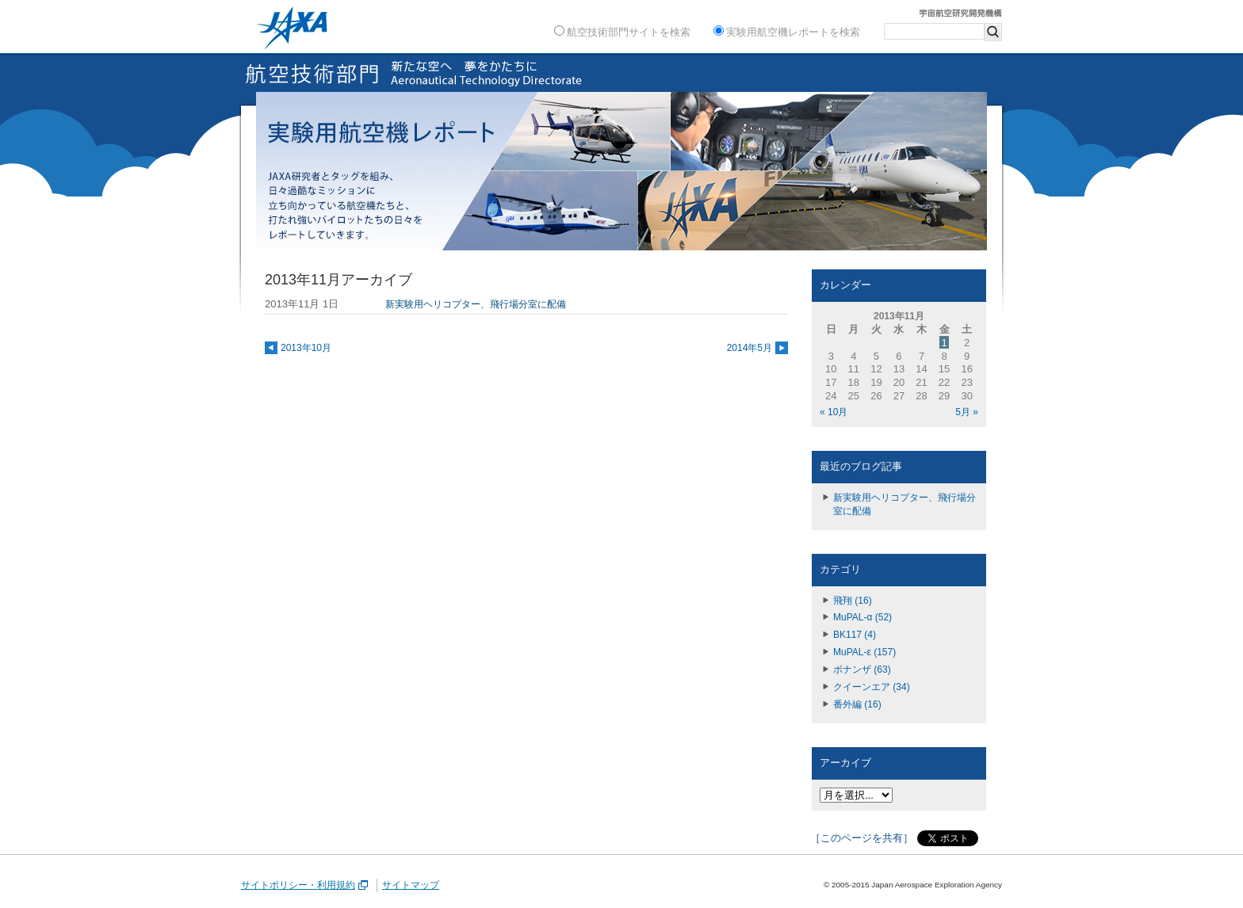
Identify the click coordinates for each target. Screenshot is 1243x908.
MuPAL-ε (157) (864, 652)
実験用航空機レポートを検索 (786, 32)
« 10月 (833, 412)
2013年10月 (306, 347)
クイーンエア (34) (871, 686)
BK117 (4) (854, 634)
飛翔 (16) (852, 600)
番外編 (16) (857, 704)
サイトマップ (410, 884)
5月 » (966, 412)
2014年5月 (749, 347)
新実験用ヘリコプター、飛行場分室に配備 (904, 504)
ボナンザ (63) (862, 669)
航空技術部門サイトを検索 (622, 32)
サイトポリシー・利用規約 (305, 884)
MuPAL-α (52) (862, 617)
